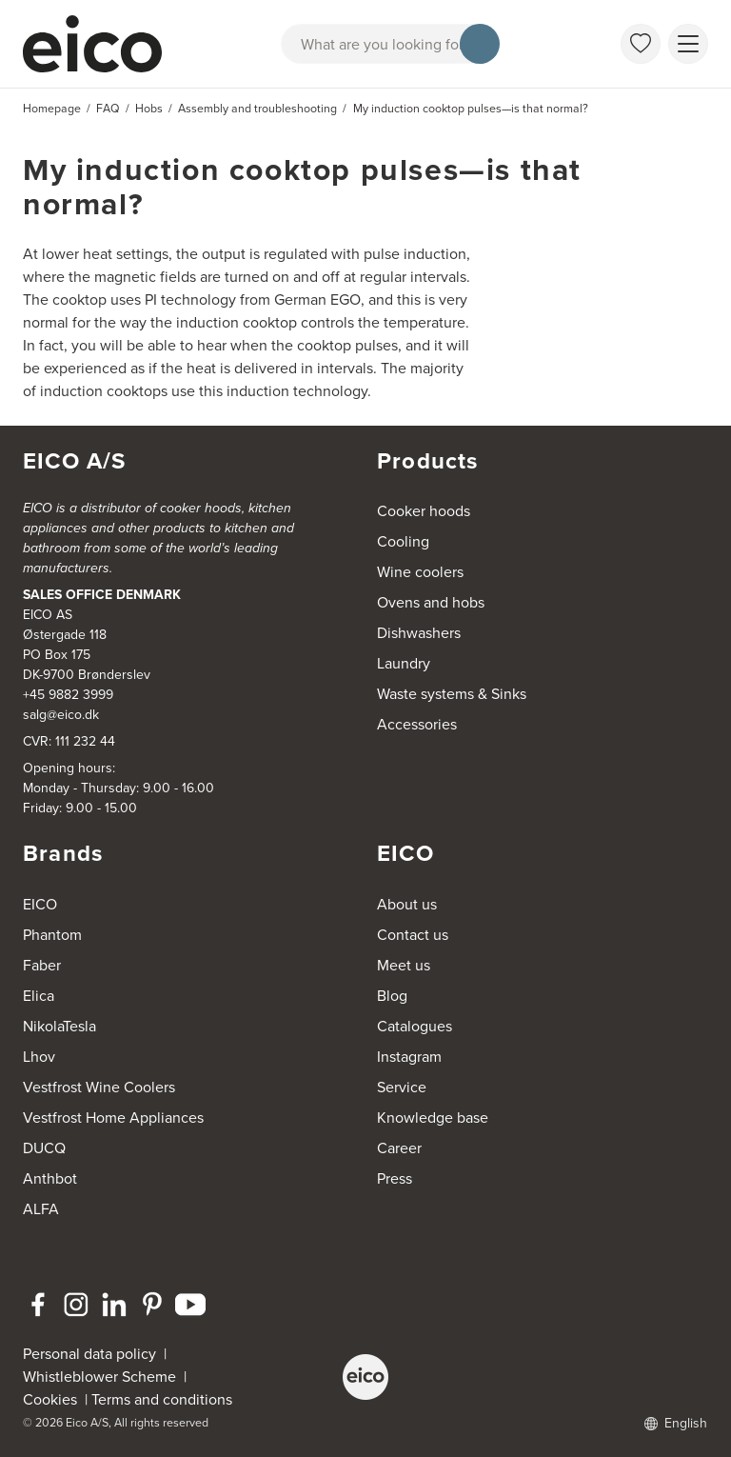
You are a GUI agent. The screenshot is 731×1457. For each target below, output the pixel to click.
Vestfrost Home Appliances (113, 1117)
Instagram (409, 1057)
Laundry (403, 663)
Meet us (403, 965)
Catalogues (414, 1026)
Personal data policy (89, 1354)
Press (394, 1178)
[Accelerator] (95, 43)
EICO (40, 904)
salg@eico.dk (61, 715)
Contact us (412, 935)
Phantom (52, 935)
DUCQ (44, 1148)
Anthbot (50, 1178)
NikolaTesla (59, 1026)
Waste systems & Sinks (451, 694)
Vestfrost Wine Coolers (99, 1087)
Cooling (403, 541)
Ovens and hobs (430, 602)
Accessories (417, 724)
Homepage (52, 108)
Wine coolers (420, 572)
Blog (392, 996)
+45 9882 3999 (68, 695)
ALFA (41, 1209)
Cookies (54, 1399)
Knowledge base (432, 1117)
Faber (42, 965)
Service (401, 1087)
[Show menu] (688, 44)
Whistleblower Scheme (99, 1376)
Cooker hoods (423, 511)
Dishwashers (419, 633)
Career (399, 1148)
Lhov (39, 1057)
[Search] (480, 44)
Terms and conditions (161, 1399)
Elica (38, 996)
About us (407, 904)
